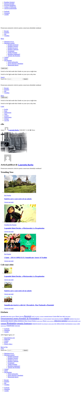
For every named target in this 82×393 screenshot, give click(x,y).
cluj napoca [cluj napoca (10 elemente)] (37, 316)
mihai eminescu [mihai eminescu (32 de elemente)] (19, 321)
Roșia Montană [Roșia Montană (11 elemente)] (45, 323)
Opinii (6, 59)
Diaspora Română (9, 3)
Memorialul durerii (13, 65)
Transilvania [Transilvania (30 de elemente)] (10, 325)
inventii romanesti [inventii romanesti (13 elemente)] (47, 318)
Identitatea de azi (9, 41)
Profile (6, 109)
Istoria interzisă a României (15, 63)
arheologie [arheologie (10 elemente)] (13, 316)
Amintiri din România (14, 55)
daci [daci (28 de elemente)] (58, 316)
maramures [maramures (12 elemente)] (71, 318)
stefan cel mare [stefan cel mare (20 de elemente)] (61, 323)
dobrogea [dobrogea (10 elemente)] (41, 318)
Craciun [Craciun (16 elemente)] (55, 316)
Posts (5, 111)
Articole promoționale (10, 8)
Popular (9, 195)
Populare (6, 32)
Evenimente (11, 51)
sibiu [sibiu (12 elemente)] (55, 323)
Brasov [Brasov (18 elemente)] (17, 316)
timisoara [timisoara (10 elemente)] (75, 323)
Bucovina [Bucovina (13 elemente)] (22, 316)
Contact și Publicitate (10, 7)
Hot (5, 34)
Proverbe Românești (10, 5)
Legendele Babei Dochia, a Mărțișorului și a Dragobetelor (24, 228)
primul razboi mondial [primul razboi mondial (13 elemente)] (73, 321)
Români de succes (13, 48)
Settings (6, 119)
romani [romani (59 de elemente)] (3, 323)
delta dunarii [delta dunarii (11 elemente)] (67, 316)
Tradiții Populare (12, 52)
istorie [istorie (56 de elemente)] (66, 318)
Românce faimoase (13, 49)
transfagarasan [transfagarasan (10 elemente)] (3, 325)
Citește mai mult (8, 202)
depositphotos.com (9, 338)
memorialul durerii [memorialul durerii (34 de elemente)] (7, 321)
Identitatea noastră (9, 43)
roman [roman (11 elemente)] (79, 321)
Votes (5, 114)
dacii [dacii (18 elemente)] (64, 316)
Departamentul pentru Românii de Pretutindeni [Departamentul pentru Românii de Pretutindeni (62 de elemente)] (20, 318)
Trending (6, 35)
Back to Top (4, 347)
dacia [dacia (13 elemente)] (61, 316)
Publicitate (7, 339)
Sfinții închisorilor (13, 62)
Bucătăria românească (14, 54)
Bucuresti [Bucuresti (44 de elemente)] (27, 316)
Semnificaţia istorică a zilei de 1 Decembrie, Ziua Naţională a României (29, 305)
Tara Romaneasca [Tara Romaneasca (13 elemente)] (69, 323)
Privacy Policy (8, 344)
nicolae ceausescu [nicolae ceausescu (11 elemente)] (50, 321)
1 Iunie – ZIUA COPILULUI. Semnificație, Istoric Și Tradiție (25, 257)
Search (25, 79)
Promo (6, 342)
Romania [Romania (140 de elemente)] (11, 323)
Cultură (6, 57)
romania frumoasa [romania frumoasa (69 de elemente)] (24, 323)
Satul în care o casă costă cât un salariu (18, 199)
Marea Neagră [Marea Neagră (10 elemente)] (77, 318)
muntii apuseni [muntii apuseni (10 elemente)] (40, 321)
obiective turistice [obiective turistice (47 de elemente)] (60, 321)
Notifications (8, 117)
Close (2, 348)
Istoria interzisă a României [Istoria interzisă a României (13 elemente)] (58, 318)
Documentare (8, 60)
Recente (6, 31)
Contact (6, 341)
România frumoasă (13, 44)
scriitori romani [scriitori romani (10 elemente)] (51, 323)
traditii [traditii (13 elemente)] (78, 323)
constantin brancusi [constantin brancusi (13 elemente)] (48, 316)
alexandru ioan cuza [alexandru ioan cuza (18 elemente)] (6, 316)
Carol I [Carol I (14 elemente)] (33, 316)
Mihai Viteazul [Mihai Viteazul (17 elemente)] (28, 321)
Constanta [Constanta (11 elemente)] (42, 316)
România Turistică (9, 2)
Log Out (6, 120)
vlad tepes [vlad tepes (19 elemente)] (17, 325)
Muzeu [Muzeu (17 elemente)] (44, 321)
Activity (6, 115)
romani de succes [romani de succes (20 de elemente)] (36, 323)
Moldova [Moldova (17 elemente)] (34, 321)
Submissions (7, 112)
